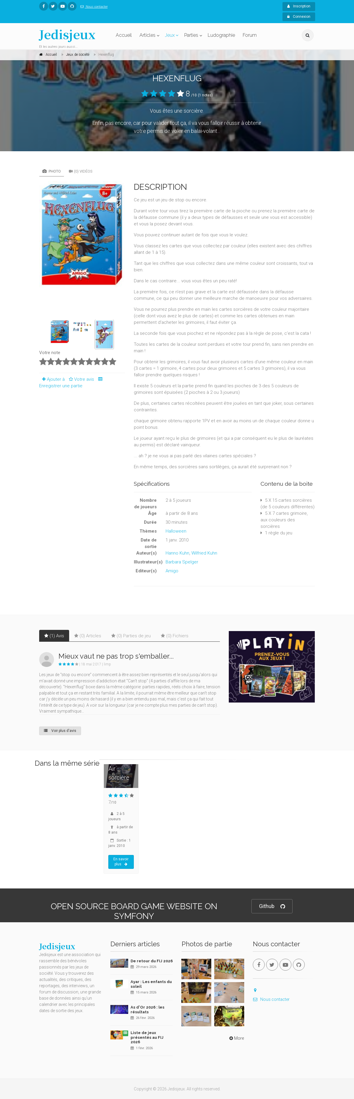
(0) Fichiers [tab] (174, 635)
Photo (51, 171)
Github (272, 906)
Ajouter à (52, 379)
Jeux (170, 35)
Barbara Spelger (182, 562)
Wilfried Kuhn (204, 553)
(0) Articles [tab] (87, 635)
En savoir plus (120, 862)
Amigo (172, 571)
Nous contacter (93, 7)
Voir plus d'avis (60, 731)
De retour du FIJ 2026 (152, 961)
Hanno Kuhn (177, 553)
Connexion (298, 17)
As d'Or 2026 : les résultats (147, 1009)
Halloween (176, 531)
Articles (147, 35)
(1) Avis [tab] (54, 635)
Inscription (298, 6)
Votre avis (80, 379)
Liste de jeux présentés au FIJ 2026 (147, 1037)
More (236, 1038)
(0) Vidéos (81, 171)
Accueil (124, 35)
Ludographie (221, 35)
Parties (191, 35)
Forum (250, 35)
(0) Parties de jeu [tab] (131, 635)
